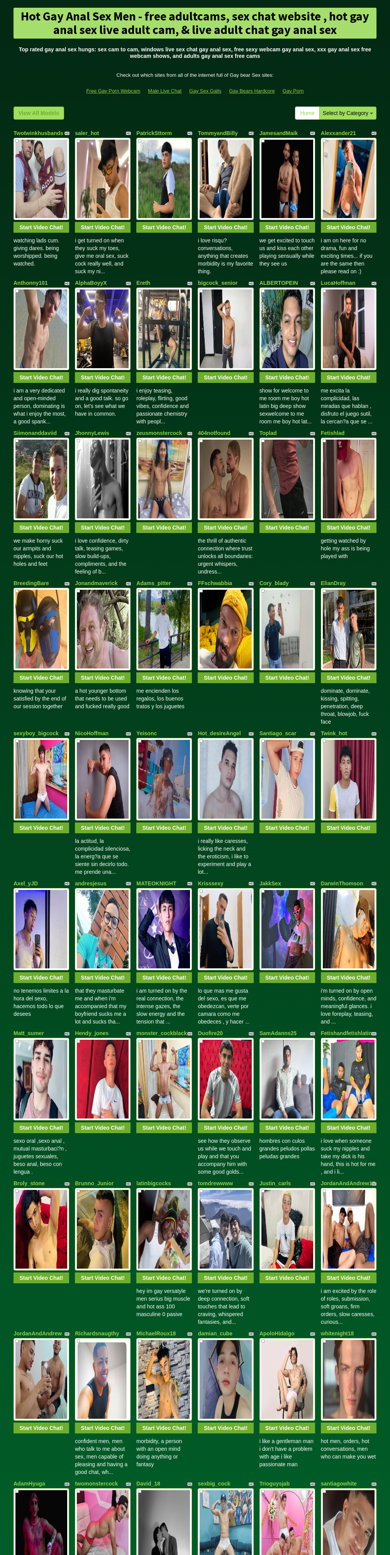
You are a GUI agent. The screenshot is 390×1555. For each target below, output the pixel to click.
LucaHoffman (338, 243)
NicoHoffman (92, 573)
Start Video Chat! (41, 187)
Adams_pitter (153, 463)
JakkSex (270, 683)
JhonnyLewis (92, 353)
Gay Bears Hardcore (252, 91)
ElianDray (333, 463)
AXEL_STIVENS (218, 1343)
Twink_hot (334, 573)
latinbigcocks (153, 903)
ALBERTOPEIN (278, 243)
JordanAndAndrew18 (348, 903)
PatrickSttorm (154, 133)
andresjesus (91, 683)
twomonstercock (96, 1123)
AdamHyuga (29, 1123)
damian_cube (215, 1013)
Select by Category (348, 113)
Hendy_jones (92, 793)
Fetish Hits (223, 1544)
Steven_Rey (151, 1233)
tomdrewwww (215, 903)
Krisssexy (210, 683)
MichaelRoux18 (156, 1013)
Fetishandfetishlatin (346, 793)
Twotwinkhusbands (38, 133)
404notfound (214, 353)
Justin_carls (275, 903)
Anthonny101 (31, 243)
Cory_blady (274, 463)
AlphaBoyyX (91, 243)
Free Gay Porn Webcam (113, 91)
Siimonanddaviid (35, 353)
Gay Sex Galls (205, 91)
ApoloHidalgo (277, 1013)
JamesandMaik (278, 133)
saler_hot (87, 133)
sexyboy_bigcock (36, 573)
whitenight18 (337, 1013)
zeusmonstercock (159, 353)
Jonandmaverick (96, 463)
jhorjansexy (29, 1343)
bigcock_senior (217, 243)
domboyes (88, 1343)
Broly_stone (29, 903)
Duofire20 (210, 793)
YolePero (271, 1343)
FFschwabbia (215, 463)
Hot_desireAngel (219, 573)
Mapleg (330, 1343)
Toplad (268, 353)
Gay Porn (293, 91)
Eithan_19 (26, 1233)
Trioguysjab (274, 1123)
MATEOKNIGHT (156, 683)
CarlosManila (153, 1343)
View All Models (39, 113)
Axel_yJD (26, 683)
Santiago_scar (278, 573)
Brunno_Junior (94, 903)
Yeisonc (146, 573)
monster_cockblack (161, 793)
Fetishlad (332, 353)
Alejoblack (211, 1233)
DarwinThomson (342, 683)
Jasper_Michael (279, 1233)
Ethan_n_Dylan (94, 1233)
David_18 (148, 1123)
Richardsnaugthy (97, 1013)
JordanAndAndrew (38, 1013)
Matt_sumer (29, 793)
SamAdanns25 (278, 793)
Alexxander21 (338, 133)
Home (307, 113)
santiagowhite (339, 1123)
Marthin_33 (335, 1233)
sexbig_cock (214, 1123)
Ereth (143, 243)
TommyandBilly (217, 133)
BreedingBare (31, 463)
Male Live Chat (164, 91)
